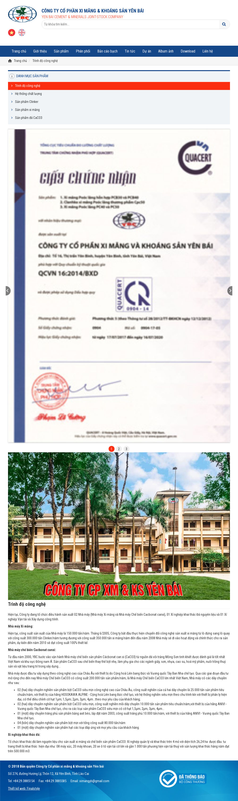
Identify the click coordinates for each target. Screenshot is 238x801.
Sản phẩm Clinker (26, 102)
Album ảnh (166, 51)
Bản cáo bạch (107, 51)
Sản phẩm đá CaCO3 (28, 118)
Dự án (146, 51)
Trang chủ (19, 51)
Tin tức (130, 51)
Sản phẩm (61, 51)
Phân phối (83, 51)
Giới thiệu (40, 51)
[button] (24, 290)
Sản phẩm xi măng (27, 110)
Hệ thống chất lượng (28, 94)
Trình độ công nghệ (45, 61)
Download (188, 51)
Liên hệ (207, 51)
